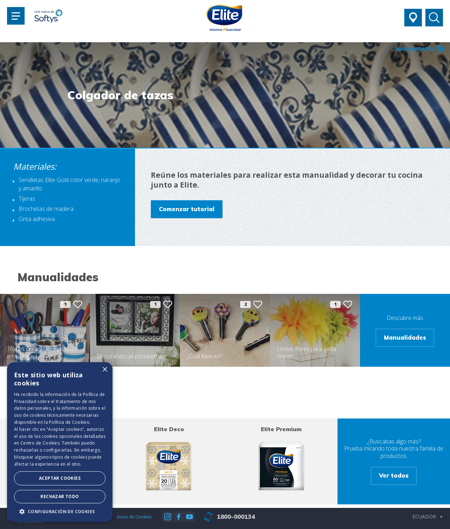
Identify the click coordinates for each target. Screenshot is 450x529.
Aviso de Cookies (134, 517)
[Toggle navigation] (16, 16)
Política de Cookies (69, 422)
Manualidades (405, 337)
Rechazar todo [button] (59, 496)
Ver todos (394, 475)
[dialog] (59, 442)
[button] (59, 511)
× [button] (104, 369)
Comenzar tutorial (186, 209)
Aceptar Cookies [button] (60, 478)
